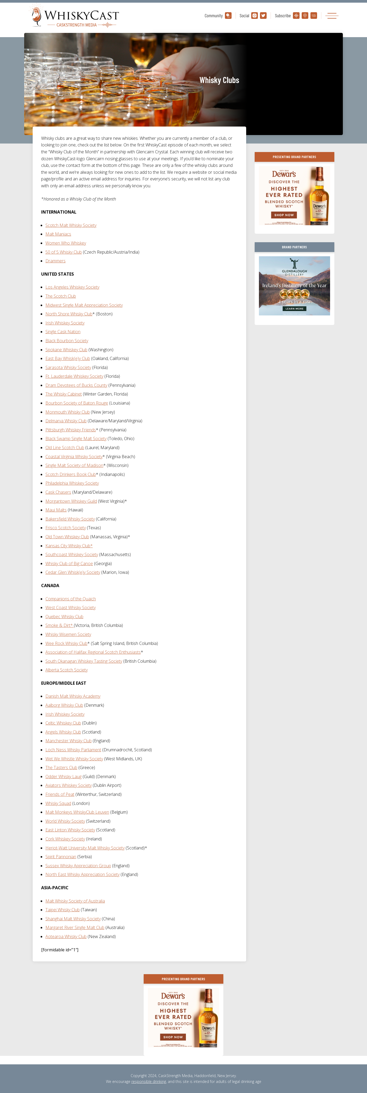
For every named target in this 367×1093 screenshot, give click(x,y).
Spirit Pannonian (60, 857)
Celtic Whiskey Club (63, 723)
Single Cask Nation (62, 332)
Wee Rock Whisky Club (66, 643)
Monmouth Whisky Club (67, 412)
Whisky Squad (58, 803)
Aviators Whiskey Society (68, 785)
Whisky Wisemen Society (68, 634)
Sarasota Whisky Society (68, 367)
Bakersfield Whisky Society (70, 519)
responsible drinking (148, 1081)
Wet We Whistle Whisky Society (74, 759)
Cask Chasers (58, 492)
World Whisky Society (65, 821)
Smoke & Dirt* (59, 625)
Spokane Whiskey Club (66, 350)
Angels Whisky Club (63, 732)
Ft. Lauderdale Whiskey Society (74, 376)
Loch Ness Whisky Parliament (73, 750)
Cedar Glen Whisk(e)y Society (72, 572)
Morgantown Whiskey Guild (71, 501)
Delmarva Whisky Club (66, 421)
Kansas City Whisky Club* (69, 546)
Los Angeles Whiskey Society (72, 287)
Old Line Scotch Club (64, 447)
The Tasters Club (61, 767)
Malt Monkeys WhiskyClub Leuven (77, 812)
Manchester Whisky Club (68, 741)
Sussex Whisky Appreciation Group (78, 866)
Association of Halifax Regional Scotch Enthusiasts (93, 652)
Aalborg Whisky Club (64, 705)
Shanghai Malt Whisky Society (73, 919)
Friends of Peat (59, 794)
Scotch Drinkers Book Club (70, 474)
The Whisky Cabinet (63, 394)
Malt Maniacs (58, 234)
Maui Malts (56, 510)
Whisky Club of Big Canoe (69, 563)
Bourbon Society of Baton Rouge (76, 403)
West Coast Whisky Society (70, 607)
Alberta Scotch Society (66, 670)
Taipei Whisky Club (62, 910)
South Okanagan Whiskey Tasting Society (83, 661)
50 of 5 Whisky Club (63, 252)
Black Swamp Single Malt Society (75, 438)
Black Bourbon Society (66, 341)
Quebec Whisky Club (64, 616)
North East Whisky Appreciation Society (82, 874)
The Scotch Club (60, 296)
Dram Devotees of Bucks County (76, 385)
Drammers (55, 261)
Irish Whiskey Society (64, 323)
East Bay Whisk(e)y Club (67, 358)
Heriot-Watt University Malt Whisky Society (85, 848)
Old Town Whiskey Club (67, 537)
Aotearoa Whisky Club (66, 936)
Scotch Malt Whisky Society (70, 225)
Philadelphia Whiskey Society (72, 483)
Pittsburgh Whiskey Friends (70, 430)
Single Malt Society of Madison (74, 465)
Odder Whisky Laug (63, 776)
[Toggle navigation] (332, 15)
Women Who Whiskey (65, 243)
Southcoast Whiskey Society (71, 554)
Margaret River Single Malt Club (74, 927)
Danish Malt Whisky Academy (72, 696)
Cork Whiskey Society (65, 839)
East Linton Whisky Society (70, 830)
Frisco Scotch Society (65, 528)
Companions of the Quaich (70, 599)
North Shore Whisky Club (68, 314)
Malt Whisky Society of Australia (75, 901)
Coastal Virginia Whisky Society (74, 456)
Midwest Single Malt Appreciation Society (84, 305)
